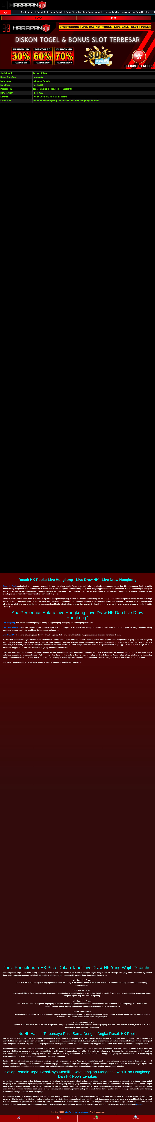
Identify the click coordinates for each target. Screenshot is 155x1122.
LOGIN (113, 18)
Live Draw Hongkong (12, 627)
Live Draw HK (8, 635)
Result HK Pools (10, 586)
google (139, 1104)
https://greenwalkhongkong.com (77, 1112)
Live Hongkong (9, 623)
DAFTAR (38, 18)
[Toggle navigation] (4, 5)
